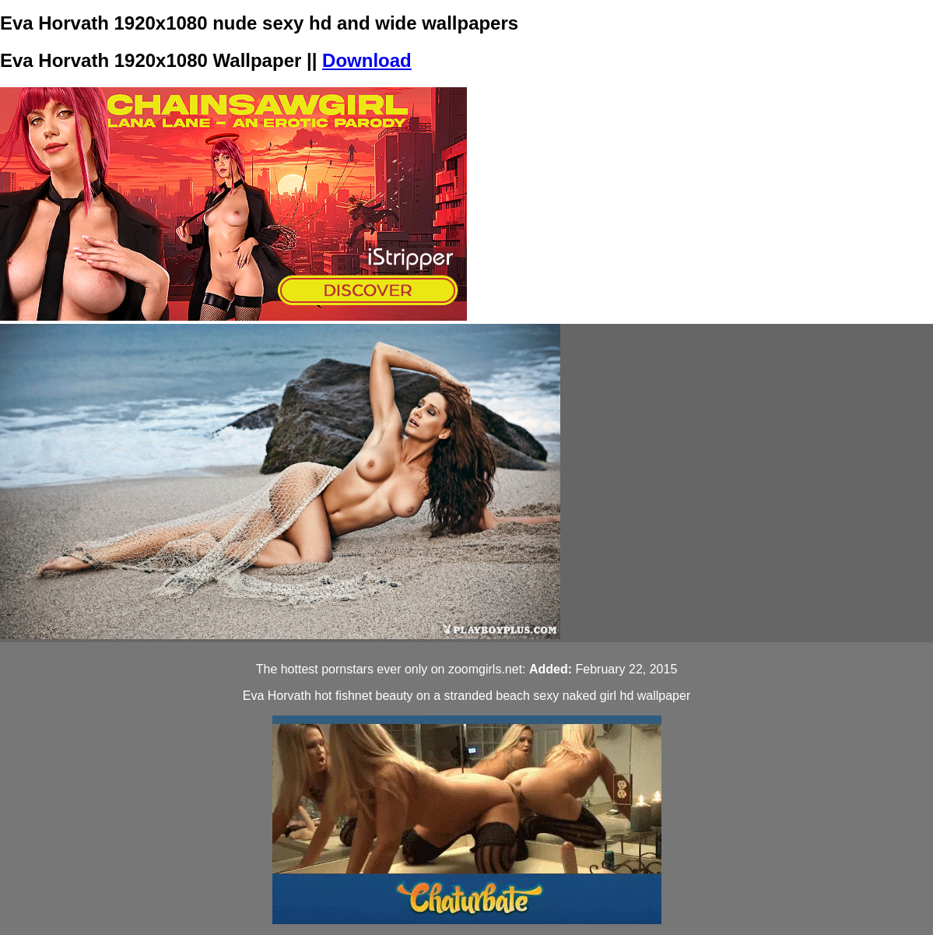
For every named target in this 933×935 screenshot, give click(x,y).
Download (367, 60)
